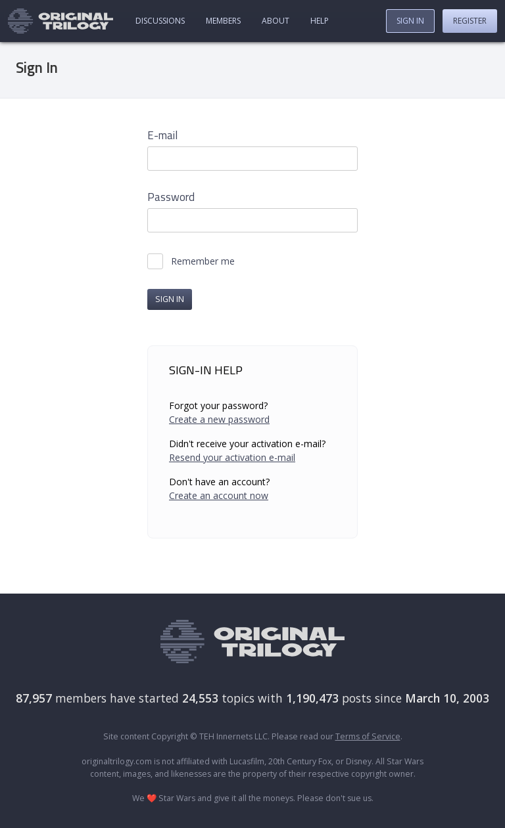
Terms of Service (367, 736)
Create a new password (219, 419)
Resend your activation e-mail (232, 457)
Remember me (203, 261)
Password (171, 197)
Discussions (160, 20)
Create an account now (218, 495)
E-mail (162, 135)
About (275, 20)
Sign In (410, 20)
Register (470, 20)
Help (319, 20)
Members (223, 20)
